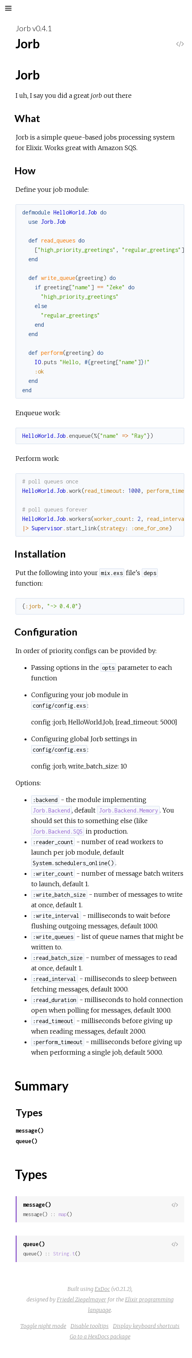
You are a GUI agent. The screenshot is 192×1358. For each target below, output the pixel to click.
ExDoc (102, 1288)
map (62, 1214)
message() (30, 1130)
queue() (26, 1141)
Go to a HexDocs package (100, 1336)
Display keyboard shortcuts (146, 1326)
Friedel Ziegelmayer (81, 1299)
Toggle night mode (43, 1326)
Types (29, 1112)
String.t (64, 1254)
